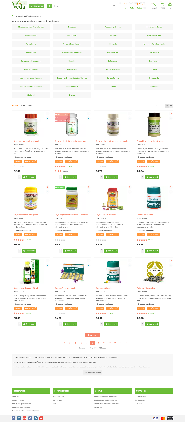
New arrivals (57, 400)
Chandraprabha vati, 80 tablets (27, 142)
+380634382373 (133, 8)
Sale (54, 404)
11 (115, 344)
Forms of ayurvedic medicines (105, 396)
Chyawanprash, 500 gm (106, 215)
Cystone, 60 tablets (104, 289)
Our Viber (138, 404)
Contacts (141, 391)
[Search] (84, 6)
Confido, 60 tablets (145, 215)
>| (126, 344)
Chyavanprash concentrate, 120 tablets (71, 215)
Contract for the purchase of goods (25, 411)
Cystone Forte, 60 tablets (65, 289)
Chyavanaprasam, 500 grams (26, 215)
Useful (98, 391)
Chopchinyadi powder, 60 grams (150, 142)
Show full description (92, 373)
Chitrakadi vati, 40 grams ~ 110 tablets (112, 142)
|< (58, 344)
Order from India (18, 400)
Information (19, 391)
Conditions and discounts (21, 407)
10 (110, 344)
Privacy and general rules (21, 404)
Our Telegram (140, 400)
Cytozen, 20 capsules (146, 289)
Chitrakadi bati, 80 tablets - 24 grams (70, 142)
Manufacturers (58, 396)
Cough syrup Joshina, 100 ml (26, 289)
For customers (61, 391)
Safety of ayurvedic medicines (105, 400)
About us (15, 396)
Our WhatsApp (140, 396)
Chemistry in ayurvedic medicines (107, 404)
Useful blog (98, 407)
